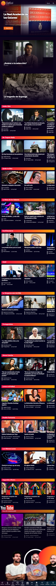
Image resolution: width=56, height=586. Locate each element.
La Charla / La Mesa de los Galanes (12, 11)
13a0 (32, 584)
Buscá (48, 3)
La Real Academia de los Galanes (16, 16)
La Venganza (42, 584)
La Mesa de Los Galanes (22, 585)
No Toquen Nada (7, 584)
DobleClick (2, 584)
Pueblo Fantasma (36, 585)
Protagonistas (47, 584)
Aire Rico (27, 584)
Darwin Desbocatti (12, 585)
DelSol (9, 2)
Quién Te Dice (18, 584)
